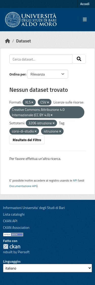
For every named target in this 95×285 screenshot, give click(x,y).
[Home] (7, 40)
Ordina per (17, 74)
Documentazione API (22, 186)
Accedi (84, 3)
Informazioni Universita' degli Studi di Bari (34, 207)
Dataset (23, 40)
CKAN (11, 246)
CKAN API (10, 220)
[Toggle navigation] (85, 19)
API (75, 180)
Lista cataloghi (14, 214)
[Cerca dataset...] (41, 59)
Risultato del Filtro (27, 139)
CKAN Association (16, 227)
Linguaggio (11, 261)
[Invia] (79, 59)
